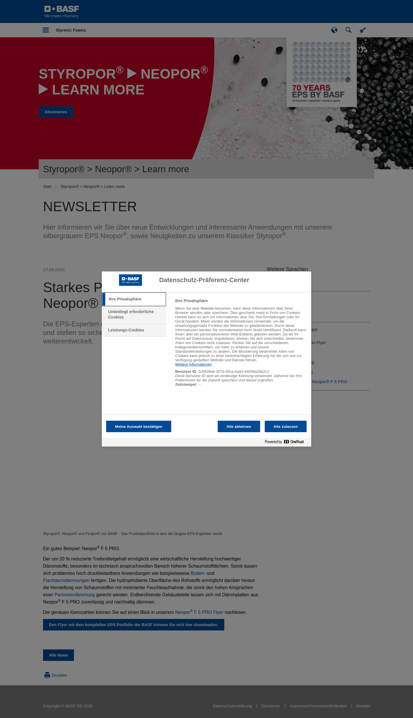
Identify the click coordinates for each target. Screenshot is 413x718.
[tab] (133, 299)
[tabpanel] (240, 345)
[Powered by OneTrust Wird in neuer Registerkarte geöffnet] (286, 443)
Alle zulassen (286, 426)
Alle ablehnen (239, 426)
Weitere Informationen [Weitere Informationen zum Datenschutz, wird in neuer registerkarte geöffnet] (193, 364)
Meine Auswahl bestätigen (138, 426)
